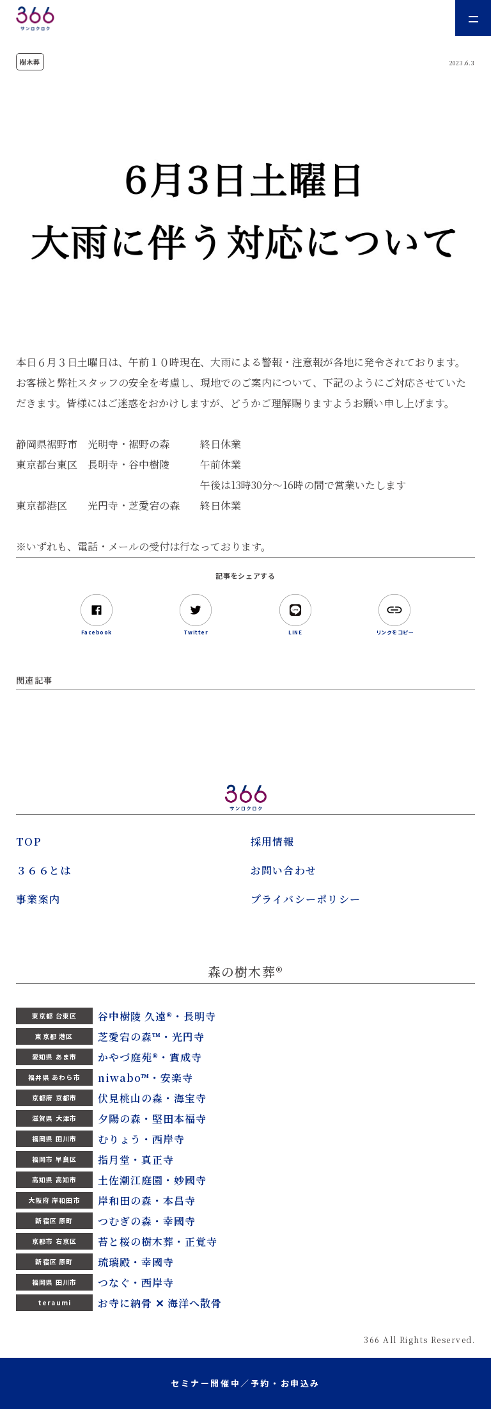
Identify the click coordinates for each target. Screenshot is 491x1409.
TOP (28, 841)
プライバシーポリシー (306, 899)
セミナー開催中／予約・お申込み (245, 1383)
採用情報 (273, 841)
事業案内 (38, 899)
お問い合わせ (284, 870)
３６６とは (43, 870)
